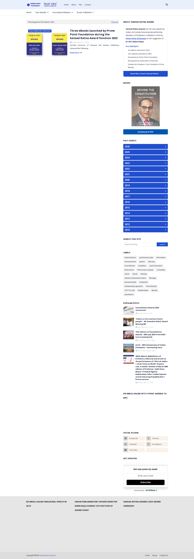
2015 (145, 207)
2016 (145, 202)
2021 (145, 174)
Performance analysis (145, 270)
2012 (145, 224)
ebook (135, 274)
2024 (145, 157)
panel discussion (156, 266)
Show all (114, 22)
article (127, 274)
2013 (145, 218)
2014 (145, 213)
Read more (74, 52)
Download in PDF (145, 132)
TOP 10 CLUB (130, 290)
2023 (145, 163)
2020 (145, 179)
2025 (145, 152)
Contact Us (164, 555)
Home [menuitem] (28, 12)
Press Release (130, 266)
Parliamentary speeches (134, 286)
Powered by (145, 490)
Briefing (144, 274)
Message (152, 278)
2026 (145, 146)
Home (66, 4)
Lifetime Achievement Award (135, 278)
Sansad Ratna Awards (47, 555)
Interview (151, 262)
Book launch (129, 270)
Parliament (143, 282)
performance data (146, 257)
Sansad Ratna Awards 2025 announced (147, 308)
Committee (161, 270)
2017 (145, 196)
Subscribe (145, 482)
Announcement (130, 262)
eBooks (154, 290)
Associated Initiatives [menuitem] (62, 12)
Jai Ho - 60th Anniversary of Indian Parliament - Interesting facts (150, 346)
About (73, 4)
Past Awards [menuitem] (40, 12)
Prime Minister (151, 286)
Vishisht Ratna (143, 290)
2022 (145, 168)
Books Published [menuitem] (84, 12)
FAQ (80, 4)
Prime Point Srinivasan (136, 38)
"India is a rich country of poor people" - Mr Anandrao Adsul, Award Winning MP (151, 321)
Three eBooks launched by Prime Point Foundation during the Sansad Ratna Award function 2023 (94, 34)
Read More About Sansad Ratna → (145, 74)
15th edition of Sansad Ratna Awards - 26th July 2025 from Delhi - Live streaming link (150, 334)
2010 (145, 229)
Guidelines (142, 266)
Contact (88, 4)
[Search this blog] (140, 244)
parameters (129, 294)
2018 (145, 191)
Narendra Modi (130, 282)
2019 (145, 185)
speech (142, 262)
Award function (130, 257)
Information (160, 257)
